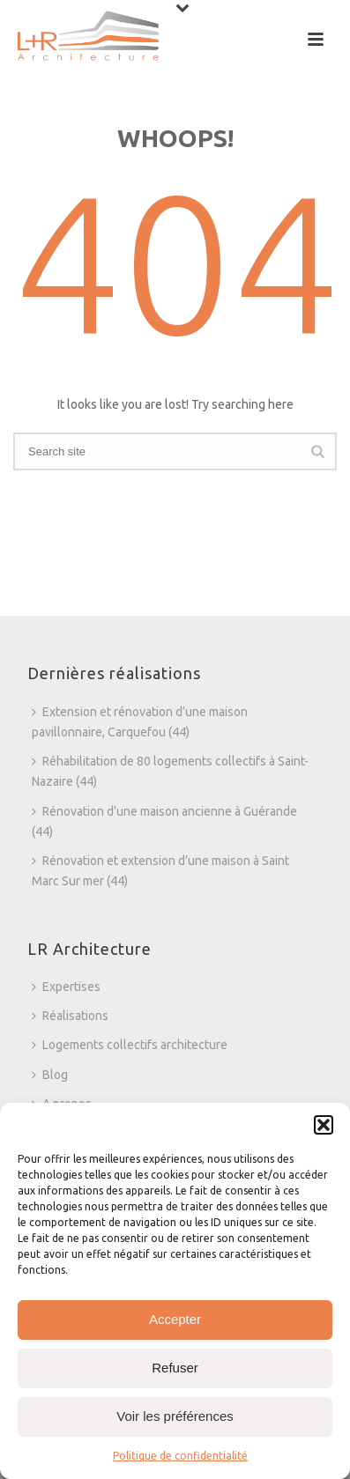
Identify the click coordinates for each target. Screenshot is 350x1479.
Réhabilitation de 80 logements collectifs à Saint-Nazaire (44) (170, 771)
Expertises (66, 987)
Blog (50, 1075)
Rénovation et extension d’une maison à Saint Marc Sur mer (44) (160, 871)
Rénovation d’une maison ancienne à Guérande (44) (164, 821)
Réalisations (70, 1016)
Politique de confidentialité (180, 1455)
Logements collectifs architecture (129, 1045)
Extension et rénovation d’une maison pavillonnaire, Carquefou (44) (140, 722)
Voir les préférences (175, 1416)
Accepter (175, 1319)
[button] (323, 1125)
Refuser (175, 1367)
